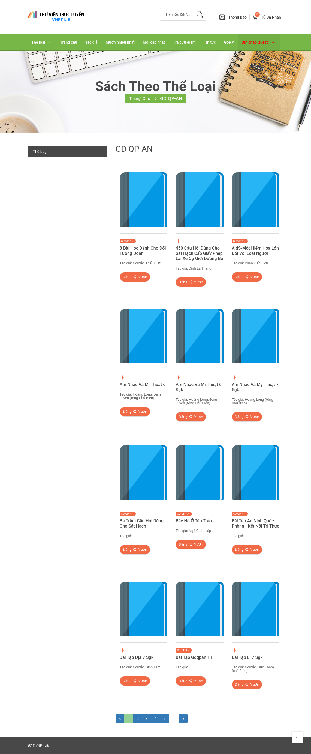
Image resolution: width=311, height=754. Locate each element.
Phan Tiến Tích (256, 263)
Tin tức (210, 42)
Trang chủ (68, 42)
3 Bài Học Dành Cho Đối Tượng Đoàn (143, 251)
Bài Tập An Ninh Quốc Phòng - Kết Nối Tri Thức (255, 523)
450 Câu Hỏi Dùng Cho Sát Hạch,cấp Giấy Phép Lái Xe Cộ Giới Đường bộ (199, 253)
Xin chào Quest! (255, 42)
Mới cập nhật (154, 42)
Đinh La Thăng (200, 268)
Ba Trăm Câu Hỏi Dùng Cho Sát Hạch (142, 523)
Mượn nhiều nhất (120, 42)
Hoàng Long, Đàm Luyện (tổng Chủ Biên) (140, 396)
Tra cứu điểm (184, 42)
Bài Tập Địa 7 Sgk (136, 657)
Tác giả (91, 42)
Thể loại (38, 42)
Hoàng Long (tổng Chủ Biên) (252, 401)
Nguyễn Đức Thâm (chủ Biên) (253, 669)
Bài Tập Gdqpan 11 (194, 657)
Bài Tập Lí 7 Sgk (247, 657)
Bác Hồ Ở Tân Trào (194, 520)
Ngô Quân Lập (200, 531)
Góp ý (229, 42)
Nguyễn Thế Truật (147, 263)
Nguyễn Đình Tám (147, 667)
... (174, 718)
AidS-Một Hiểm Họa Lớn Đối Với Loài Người (255, 251)
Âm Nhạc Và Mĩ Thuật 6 (143, 384)
